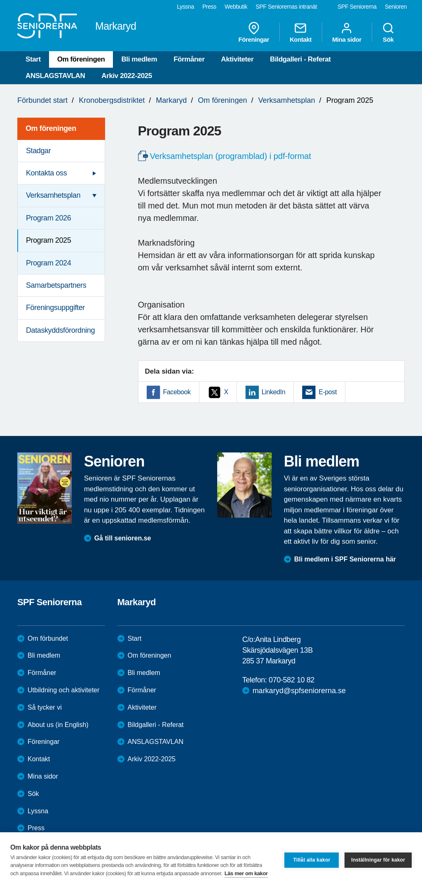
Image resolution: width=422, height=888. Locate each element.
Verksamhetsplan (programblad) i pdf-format (230, 156)
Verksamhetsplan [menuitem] (53, 195)
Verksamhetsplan (286, 100)
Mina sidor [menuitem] (346, 32)
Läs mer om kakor (246, 873)
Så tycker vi (45, 707)
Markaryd (171, 100)
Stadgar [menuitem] (38, 151)
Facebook (177, 391)
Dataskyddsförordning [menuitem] (60, 330)
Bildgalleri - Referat (300, 59)
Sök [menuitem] (388, 32)
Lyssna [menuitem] (185, 6)
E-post (328, 391)
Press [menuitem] (209, 6)
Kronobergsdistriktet (112, 100)
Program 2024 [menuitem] (48, 263)
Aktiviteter (237, 59)
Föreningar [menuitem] (254, 32)
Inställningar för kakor (378, 860)
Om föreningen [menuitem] (51, 128)
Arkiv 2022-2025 (126, 76)
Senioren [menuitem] (396, 6)
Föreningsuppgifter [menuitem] (55, 307)
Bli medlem (139, 59)
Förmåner (188, 59)
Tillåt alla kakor (311, 860)
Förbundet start (42, 100)
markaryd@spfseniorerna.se (299, 691)
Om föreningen (81, 59)
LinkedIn (273, 391)
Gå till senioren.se (122, 538)
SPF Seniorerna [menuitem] (357, 6)
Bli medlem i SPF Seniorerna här (345, 559)
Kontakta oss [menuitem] (46, 173)
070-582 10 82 (291, 680)
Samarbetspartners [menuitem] (56, 285)
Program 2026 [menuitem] (48, 218)
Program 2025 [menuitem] (48, 240)
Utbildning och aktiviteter (63, 690)
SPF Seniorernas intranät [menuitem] (286, 6)
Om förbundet (48, 638)
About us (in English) (58, 724)
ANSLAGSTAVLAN (55, 76)
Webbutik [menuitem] (236, 6)
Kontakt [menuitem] (301, 32)
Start (33, 59)
